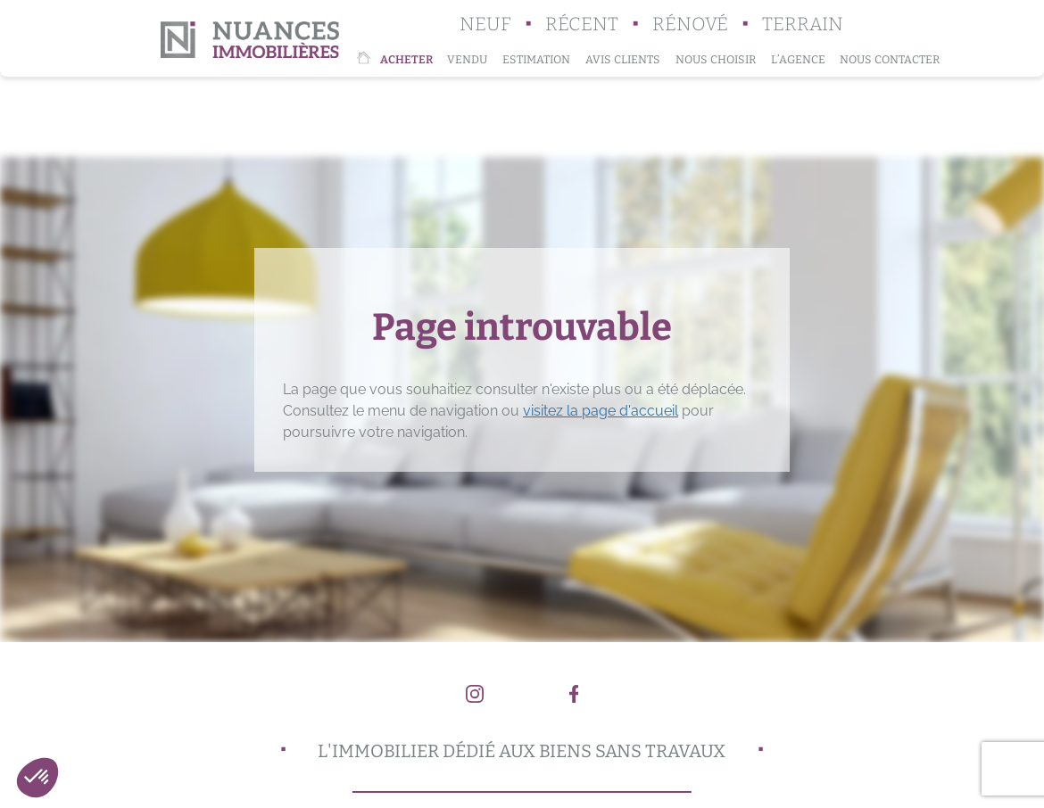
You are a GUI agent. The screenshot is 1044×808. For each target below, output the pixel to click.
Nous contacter (890, 59)
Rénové (690, 24)
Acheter (406, 59)
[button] (37, 777)
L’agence (798, 59)
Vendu (467, 59)
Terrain (802, 24)
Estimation (536, 59)
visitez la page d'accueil (600, 410)
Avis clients (622, 59)
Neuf (485, 24)
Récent (581, 24)
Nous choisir (715, 59)
